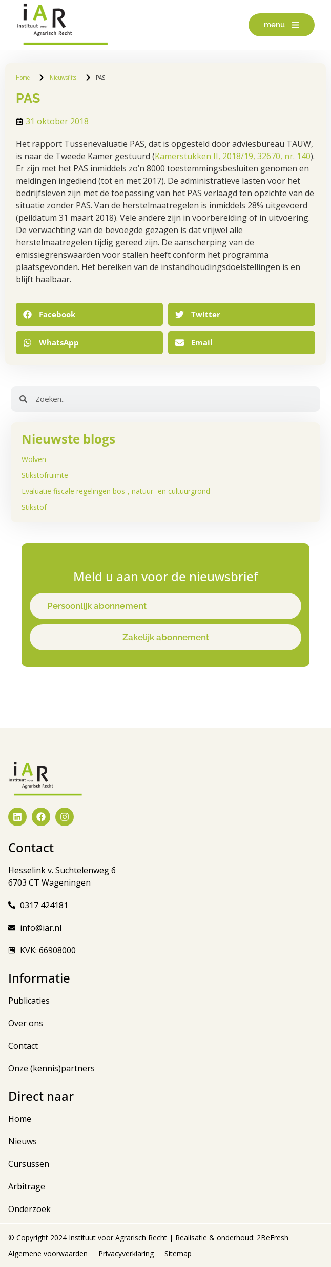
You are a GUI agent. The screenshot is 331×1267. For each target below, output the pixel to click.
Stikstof (34, 507)
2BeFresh (271, 1237)
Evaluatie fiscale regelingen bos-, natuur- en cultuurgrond (116, 491)
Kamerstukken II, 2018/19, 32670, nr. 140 (233, 156)
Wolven (34, 459)
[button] (89, 314)
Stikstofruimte (45, 475)
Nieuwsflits (63, 77)
